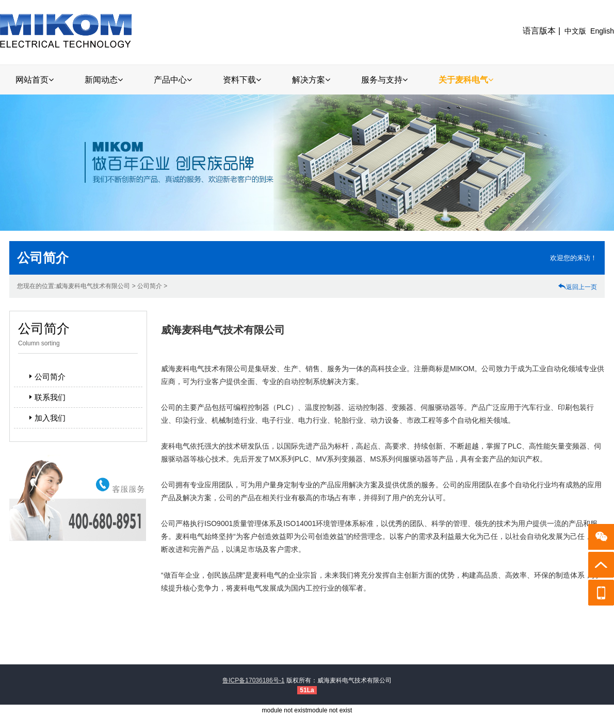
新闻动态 (104, 79)
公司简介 (46, 376)
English (602, 31)
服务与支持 (384, 79)
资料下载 (242, 79)
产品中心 (173, 79)
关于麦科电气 (466, 79)
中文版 (575, 31)
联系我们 (46, 397)
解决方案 (311, 79)
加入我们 (46, 417)
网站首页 (34, 79)
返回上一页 (577, 287)
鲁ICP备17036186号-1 (253, 680)
